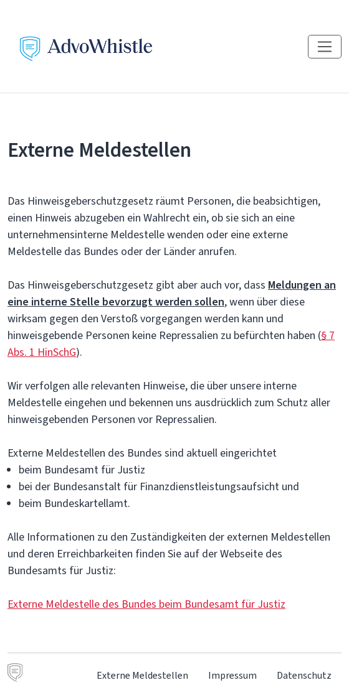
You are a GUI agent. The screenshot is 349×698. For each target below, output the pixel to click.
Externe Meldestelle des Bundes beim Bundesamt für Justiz (146, 604)
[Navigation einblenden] (325, 46)
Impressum (232, 675)
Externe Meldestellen (142, 675)
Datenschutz (304, 675)
